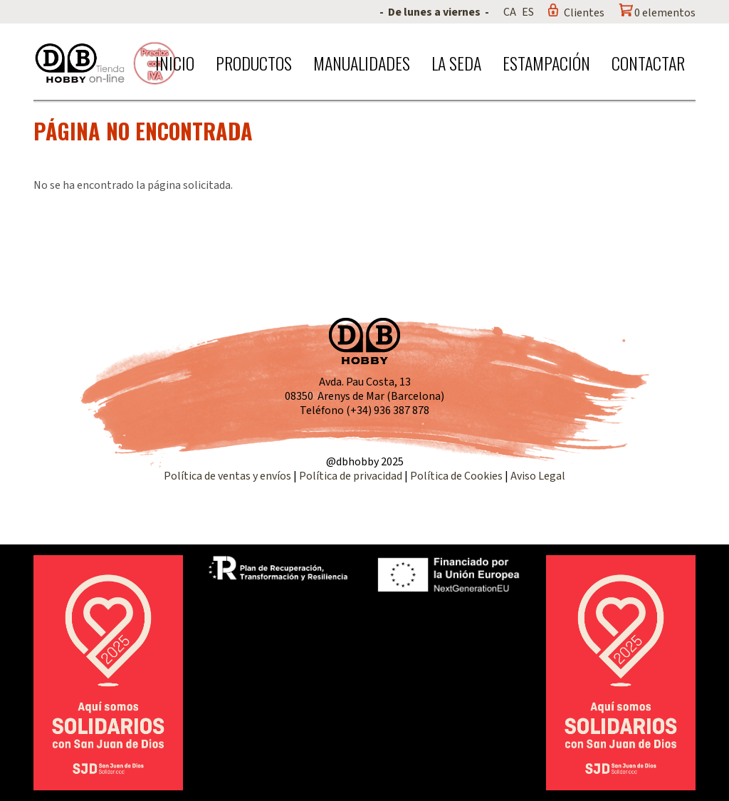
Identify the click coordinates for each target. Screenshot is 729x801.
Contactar (648, 62)
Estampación (546, 62)
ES (528, 12)
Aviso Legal (537, 476)
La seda (456, 62)
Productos (254, 62)
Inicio (174, 62)
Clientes (584, 13)
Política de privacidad (351, 476)
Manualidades (361, 62)
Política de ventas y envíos (228, 476)
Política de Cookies (456, 476)
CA (509, 12)
